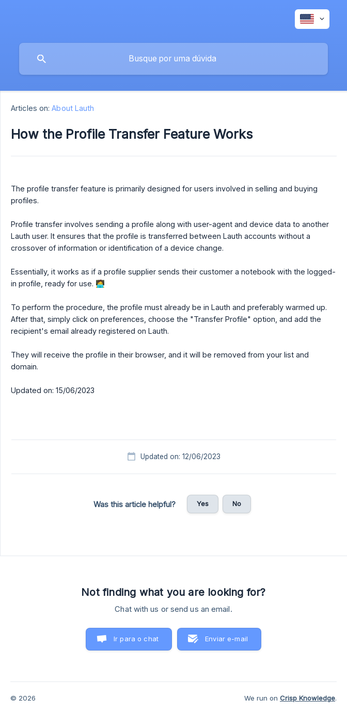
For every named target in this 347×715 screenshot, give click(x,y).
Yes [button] (203, 503)
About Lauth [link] (73, 108)
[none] (312, 19)
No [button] (236, 503)
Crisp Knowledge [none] (307, 698)
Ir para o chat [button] (136, 639)
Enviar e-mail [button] (226, 639)
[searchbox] (173, 59)
